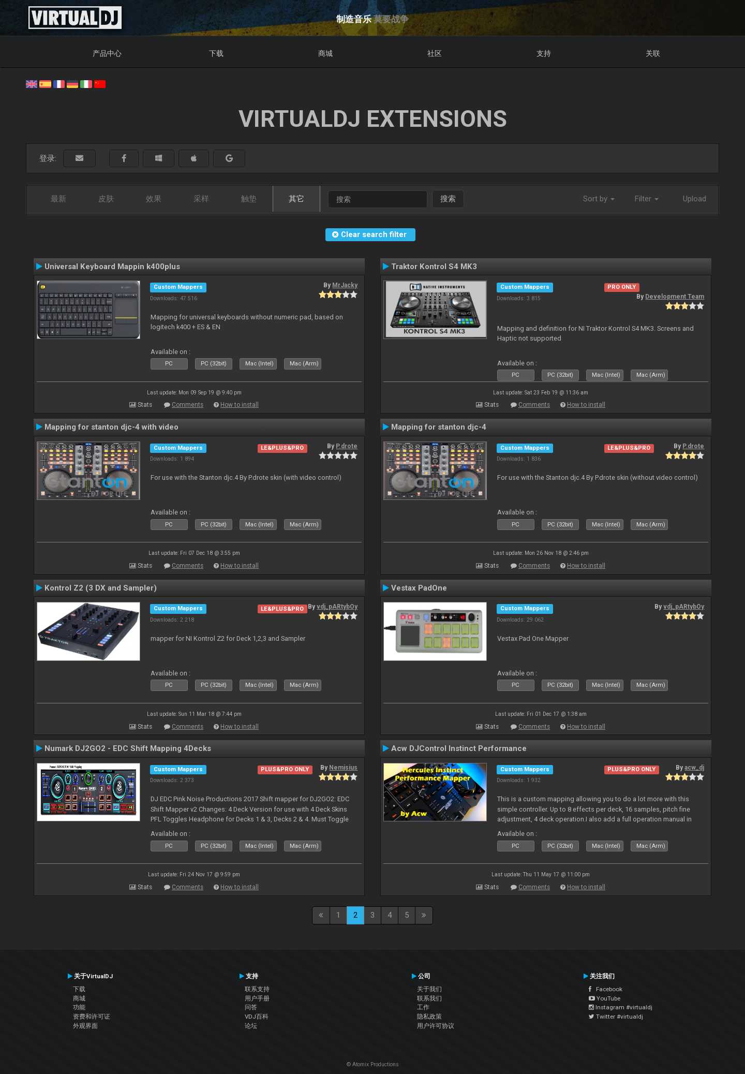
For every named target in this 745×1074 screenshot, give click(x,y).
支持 (544, 53)
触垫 (249, 198)
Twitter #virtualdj (616, 1016)
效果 (153, 198)
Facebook (605, 989)
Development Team (674, 296)
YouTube (604, 998)
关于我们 (429, 989)
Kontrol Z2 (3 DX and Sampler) (100, 588)
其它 (296, 198)
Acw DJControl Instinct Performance (459, 748)
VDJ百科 (257, 1016)
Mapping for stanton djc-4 (438, 427)
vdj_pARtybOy (337, 606)
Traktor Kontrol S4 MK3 (434, 266)
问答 (251, 1007)
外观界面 (85, 1025)
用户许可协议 (435, 1025)
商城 (325, 53)
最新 (58, 198)
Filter (647, 198)
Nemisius (343, 767)
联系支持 (257, 989)
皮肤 (106, 198)
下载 (216, 53)
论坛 (251, 1025)
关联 (653, 53)
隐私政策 (429, 1016)
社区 (434, 53)
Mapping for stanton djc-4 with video (111, 427)
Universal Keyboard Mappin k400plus (112, 266)
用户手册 (257, 998)
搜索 (448, 198)
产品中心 (107, 53)
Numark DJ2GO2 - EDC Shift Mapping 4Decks (127, 748)
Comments (187, 404)
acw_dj (694, 767)
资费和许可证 (91, 1016)
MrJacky (344, 285)
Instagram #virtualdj (620, 1007)
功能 (79, 1007)
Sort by (599, 198)
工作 (423, 1007)
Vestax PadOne (419, 588)
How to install (239, 404)
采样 (201, 198)
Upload (694, 198)
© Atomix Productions (373, 1064)
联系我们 (429, 998)
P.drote (346, 446)
